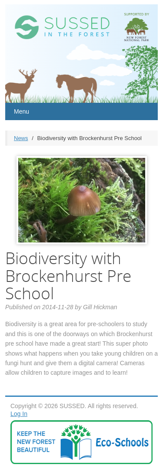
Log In (18, 413)
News (21, 138)
